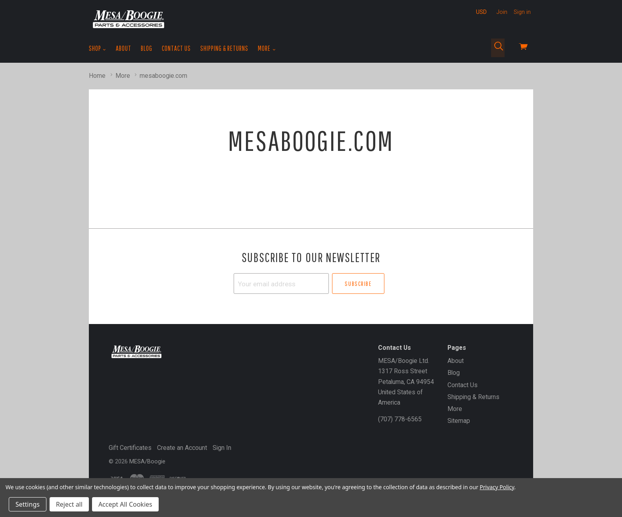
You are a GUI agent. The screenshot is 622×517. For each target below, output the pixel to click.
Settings (27, 504)
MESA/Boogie (147, 461)
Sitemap (458, 420)
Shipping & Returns (224, 48)
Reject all (69, 504)
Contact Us (176, 48)
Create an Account (182, 447)
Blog (146, 48)
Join (501, 11)
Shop (97, 48)
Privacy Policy (497, 487)
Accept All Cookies (125, 504)
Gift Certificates (130, 447)
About (123, 48)
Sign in (522, 11)
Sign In (222, 447)
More (267, 48)
